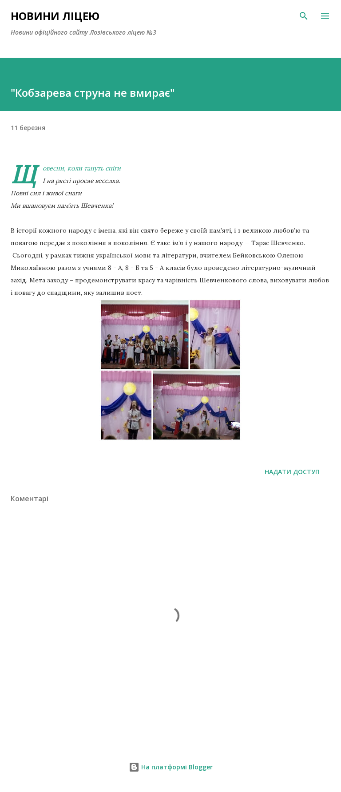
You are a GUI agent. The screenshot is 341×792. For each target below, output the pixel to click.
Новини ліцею (55, 15)
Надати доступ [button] (292, 471)
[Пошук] (303, 16)
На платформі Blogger (171, 767)
